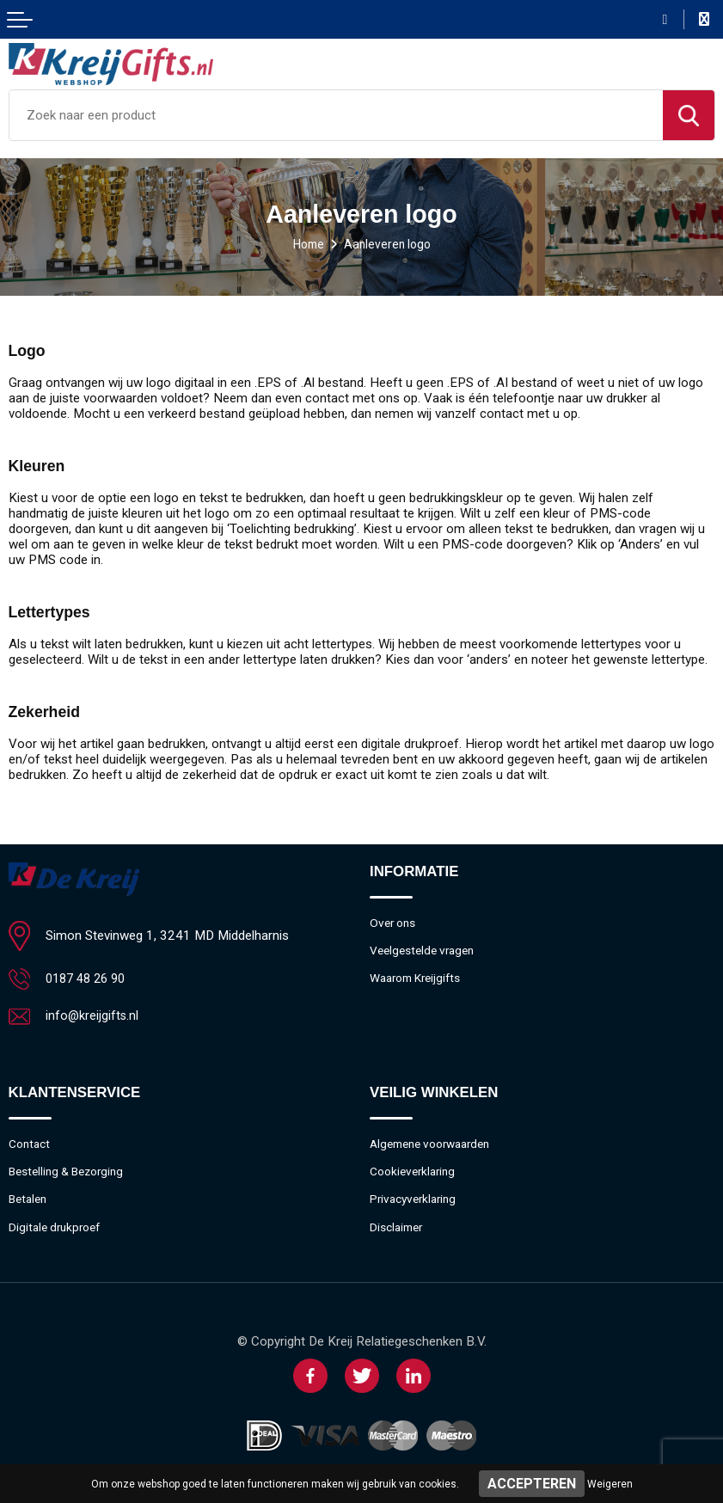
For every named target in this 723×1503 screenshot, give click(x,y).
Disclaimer (398, 1230)
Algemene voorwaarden (437, 1145)
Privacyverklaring (416, 1202)
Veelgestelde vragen (426, 952)
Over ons (395, 923)
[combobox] (336, 115)
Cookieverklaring (416, 1174)
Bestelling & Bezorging (71, 1174)
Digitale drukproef (58, 1230)
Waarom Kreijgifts (419, 980)
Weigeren (610, 1484)
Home (306, 244)
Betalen (30, 1202)
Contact (31, 1145)
